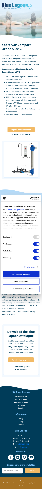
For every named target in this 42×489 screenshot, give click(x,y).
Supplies (21, 408)
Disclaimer (23, 483)
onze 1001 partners (16, 210)
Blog (21, 419)
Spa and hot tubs (21, 396)
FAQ (21, 422)
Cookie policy (16, 483)
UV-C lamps (21, 405)
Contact (21, 424)
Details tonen (29, 267)
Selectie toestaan (21, 281)
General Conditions (7, 483)
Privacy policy (30, 483)
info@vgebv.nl (21, 447)
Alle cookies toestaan (21, 274)
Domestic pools (21, 399)
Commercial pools (21, 402)
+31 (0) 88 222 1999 (22, 444)
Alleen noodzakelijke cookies (21, 289)
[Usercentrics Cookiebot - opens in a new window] (29, 198)
